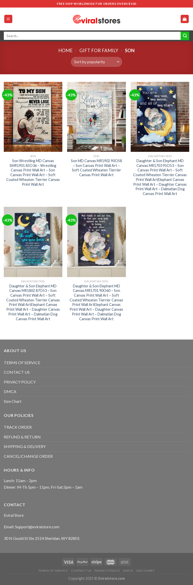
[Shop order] (96, 62)
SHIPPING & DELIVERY (25, 446)
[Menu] (8, 19)
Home (65, 50)
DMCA (10, 391)
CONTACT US (17, 372)
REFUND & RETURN (22, 436)
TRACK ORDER (18, 427)
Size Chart (12, 401)
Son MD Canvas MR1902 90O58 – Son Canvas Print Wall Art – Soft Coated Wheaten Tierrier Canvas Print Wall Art (96, 168)
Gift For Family (98, 50)
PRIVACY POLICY (20, 381)
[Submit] (185, 36)
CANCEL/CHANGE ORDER (28, 456)
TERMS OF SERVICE (22, 362)
